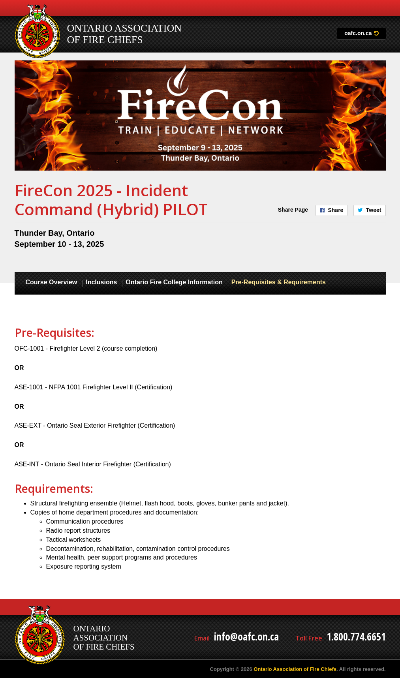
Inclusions (101, 282)
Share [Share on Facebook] (335, 210)
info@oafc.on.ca (246, 636)
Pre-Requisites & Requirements (278, 282)
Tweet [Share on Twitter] (373, 210)
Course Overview (51, 282)
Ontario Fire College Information (174, 282)
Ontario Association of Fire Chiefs (295, 669)
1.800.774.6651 (356, 636)
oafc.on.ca (358, 33)
